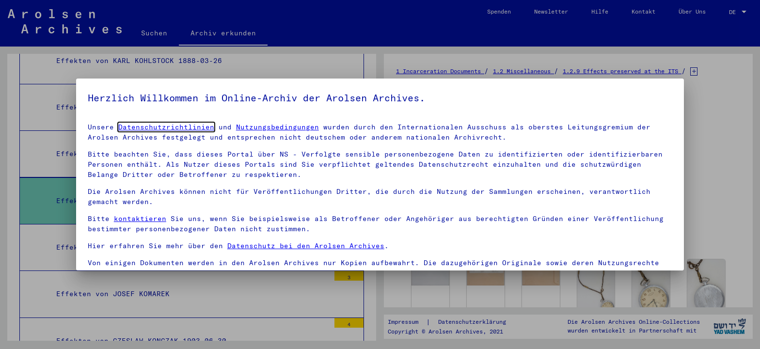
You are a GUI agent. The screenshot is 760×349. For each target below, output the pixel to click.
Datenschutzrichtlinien (166, 127)
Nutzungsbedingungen (277, 127)
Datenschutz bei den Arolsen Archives (305, 245)
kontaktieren (140, 218)
